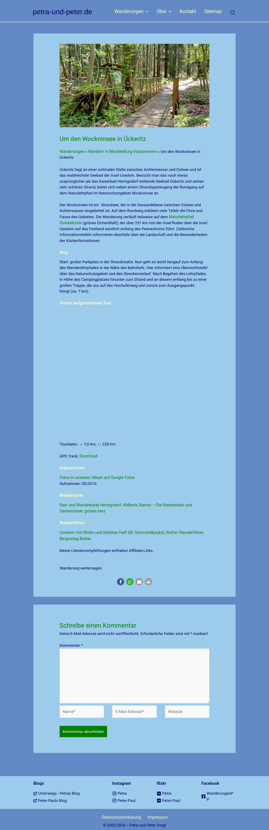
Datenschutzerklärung (123, 813)
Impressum (155, 813)
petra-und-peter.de (62, 12)
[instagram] (129, 790)
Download (88, 455)
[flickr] (174, 790)
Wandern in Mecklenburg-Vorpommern (121, 151)
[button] (141, 11)
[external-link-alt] (67, 790)
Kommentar (71, 643)
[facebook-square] (218, 793)
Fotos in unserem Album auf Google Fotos (96, 476)
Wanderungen (72, 151)
